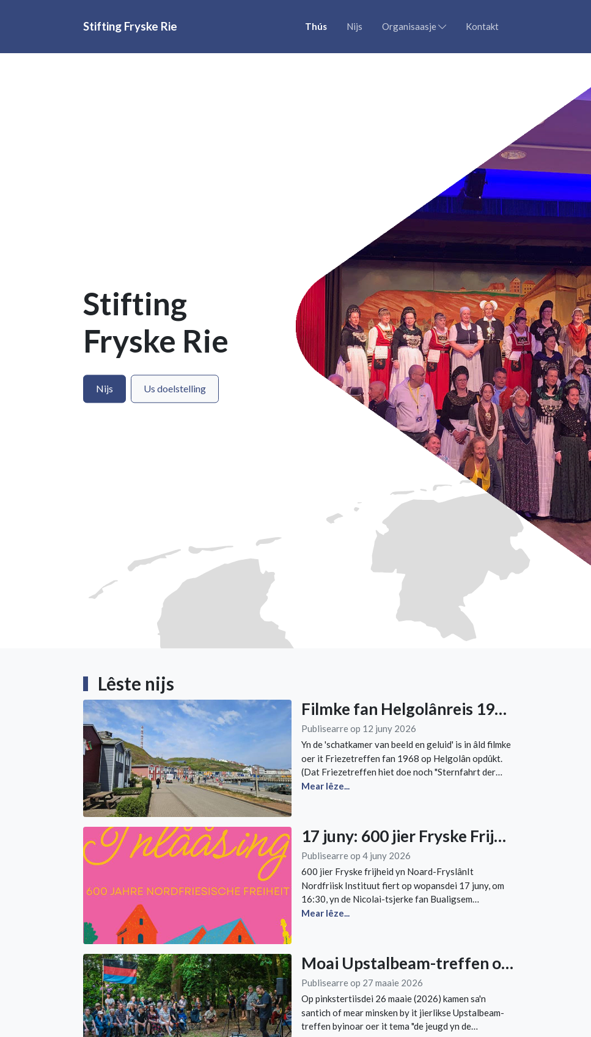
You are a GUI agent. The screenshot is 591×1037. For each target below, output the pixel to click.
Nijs (354, 26)
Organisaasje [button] (414, 26)
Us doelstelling (175, 388)
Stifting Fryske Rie (130, 26)
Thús (316, 26)
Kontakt (482, 26)
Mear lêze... (325, 785)
